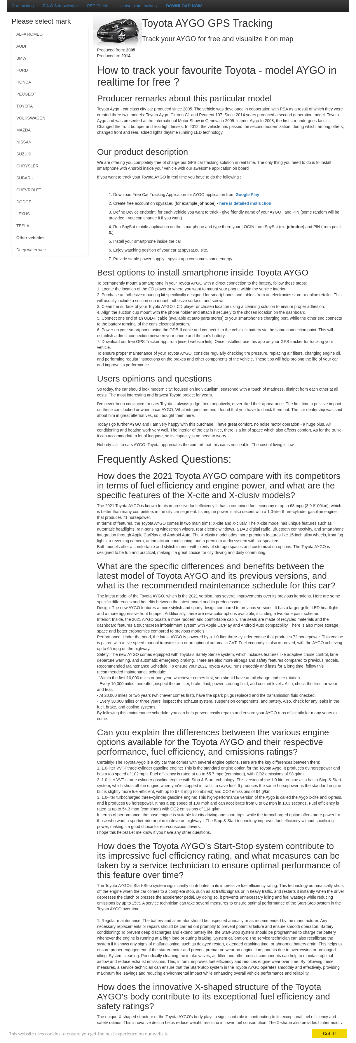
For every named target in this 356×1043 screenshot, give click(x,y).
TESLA (22, 226)
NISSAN (24, 142)
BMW (21, 58)
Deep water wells (32, 249)
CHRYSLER (27, 166)
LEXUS (23, 214)
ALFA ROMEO (29, 34)
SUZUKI (23, 154)
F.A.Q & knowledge (60, 6)
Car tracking (23, 6)
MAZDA (23, 130)
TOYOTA (24, 106)
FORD (22, 70)
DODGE (23, 202)
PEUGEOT (26, 94)
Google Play (247, 194)
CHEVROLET (28, 190)
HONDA (23, 82)
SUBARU (24, 178)
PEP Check (97, 6)
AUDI (21, 46)
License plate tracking (137, 6)
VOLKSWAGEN (30, 118)
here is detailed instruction (245, 203)
